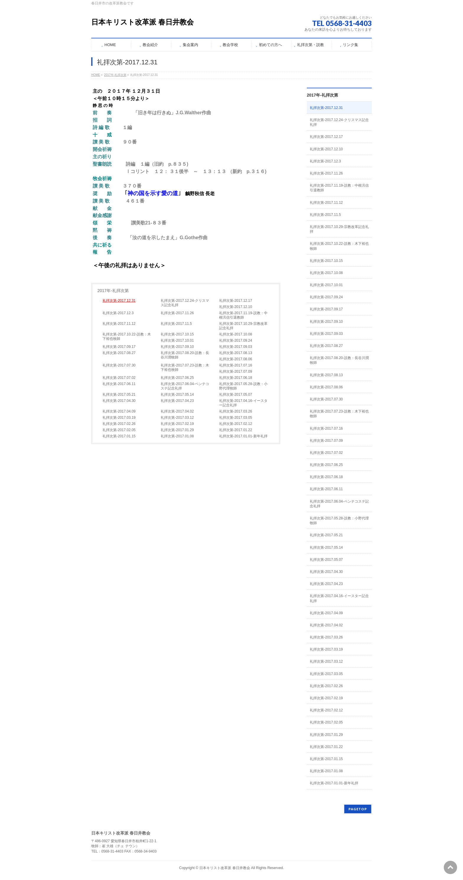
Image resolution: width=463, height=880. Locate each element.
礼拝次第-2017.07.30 (119, 365)
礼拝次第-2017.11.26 (177, 313)
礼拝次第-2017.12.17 (235, 301)
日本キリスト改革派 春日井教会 (142, 22)
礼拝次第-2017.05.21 (119, 394)
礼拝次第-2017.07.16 (235, 365)
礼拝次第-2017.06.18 (235, 378)
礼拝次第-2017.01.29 (177, 430)
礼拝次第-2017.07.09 (235, 371)
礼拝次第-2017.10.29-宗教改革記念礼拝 (243, 326)
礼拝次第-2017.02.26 (119, 424)
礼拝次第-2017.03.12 (177, 417)
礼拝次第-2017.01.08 (177, 436)
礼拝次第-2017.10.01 (177, 340)
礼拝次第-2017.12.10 (235, 307)
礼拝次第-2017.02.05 (119, 430)
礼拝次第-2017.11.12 (119, 324)
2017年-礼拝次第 (113, 290)
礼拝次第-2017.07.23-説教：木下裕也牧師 (185, 367)
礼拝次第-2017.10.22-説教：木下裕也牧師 (126, 336)
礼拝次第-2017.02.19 (177, 424)
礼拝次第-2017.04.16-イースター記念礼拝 (243, 403)
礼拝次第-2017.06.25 (177, 378)
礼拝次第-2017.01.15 (119, 436)
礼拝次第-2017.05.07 (235, 394)
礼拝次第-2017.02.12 (235, 424)
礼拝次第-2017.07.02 (119, 378)
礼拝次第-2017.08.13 (235, 353)
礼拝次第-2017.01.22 (235, 430)
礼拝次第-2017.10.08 (235, 334)
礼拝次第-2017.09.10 (177, 347)
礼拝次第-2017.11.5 (176, 324)
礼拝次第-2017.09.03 (235, 347)
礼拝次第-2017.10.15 (177, 334)
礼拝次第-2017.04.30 (119, 401)
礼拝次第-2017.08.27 (119, 353)
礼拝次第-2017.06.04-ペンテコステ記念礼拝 (185, 386)
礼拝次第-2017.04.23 (177, 401)
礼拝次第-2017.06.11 (119, 384)
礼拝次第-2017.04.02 (177, 411)
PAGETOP (357, 809)
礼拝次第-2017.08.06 (235, 359)
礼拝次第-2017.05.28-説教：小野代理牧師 (243, 386)
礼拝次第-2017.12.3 (117, 313)
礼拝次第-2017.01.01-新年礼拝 (243, 436)
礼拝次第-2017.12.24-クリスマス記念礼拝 (185, 303)
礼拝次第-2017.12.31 (119, 301)
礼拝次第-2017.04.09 (119, 411)
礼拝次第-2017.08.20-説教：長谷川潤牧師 (185, 355)
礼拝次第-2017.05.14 (177, 394)
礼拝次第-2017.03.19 (119, 417)
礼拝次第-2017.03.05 (235, 417)
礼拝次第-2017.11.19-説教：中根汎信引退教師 (243, 315)
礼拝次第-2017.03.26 (235, 411)
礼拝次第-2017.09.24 (235, 340)
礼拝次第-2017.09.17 (119, 347)
